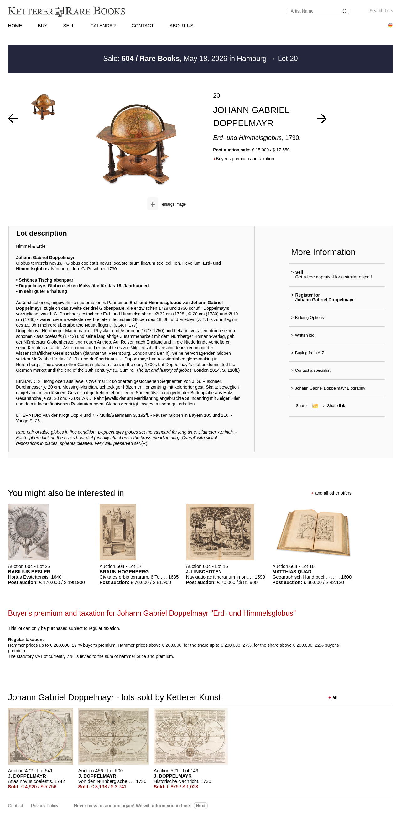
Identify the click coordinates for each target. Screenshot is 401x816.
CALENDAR (103, 25)
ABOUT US (181, 25)
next (200, 805)
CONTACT (143, 25)
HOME (15, 25)
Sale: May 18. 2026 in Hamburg (185, 58)
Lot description (41, 233)
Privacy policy (44, 805)
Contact (15, 805)
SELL (69, 25)
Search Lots (381, 10)
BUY (43, 25)
